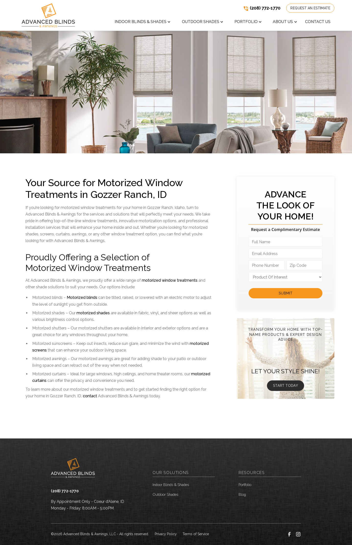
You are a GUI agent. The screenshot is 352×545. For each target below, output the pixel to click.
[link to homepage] (48, 15)
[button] (143, 23)
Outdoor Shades (165, 494)
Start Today (285, 385)
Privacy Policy (166, 534)
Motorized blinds (82, 297)
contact (90, 396)
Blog (242, 494)
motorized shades (93, 313)
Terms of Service (196, 534)
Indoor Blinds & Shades (171, 485)
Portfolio (245, 485)
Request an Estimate (310, 8)
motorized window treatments (170, 280)
